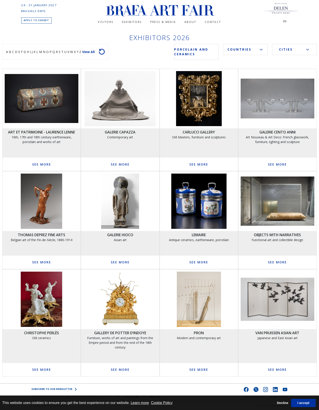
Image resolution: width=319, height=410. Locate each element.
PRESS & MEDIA (163, 22)
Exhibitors (132, 22)
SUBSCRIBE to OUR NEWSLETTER (54, 389)
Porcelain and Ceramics (191, 51)
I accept (303, 403)
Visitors (105, 22)
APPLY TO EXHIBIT (36, 20)
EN (284, 21)
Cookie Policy (162, 403)
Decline (282, 403)
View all (88, 52)
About (190, 22)
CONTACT (213, 22)
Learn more (140, 403)
